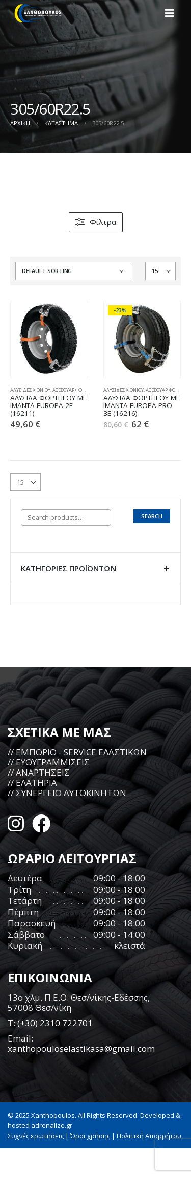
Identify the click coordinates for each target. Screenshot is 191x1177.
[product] (49, 339)
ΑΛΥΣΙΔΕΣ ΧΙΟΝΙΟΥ (30, 390)
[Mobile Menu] (173, 13)
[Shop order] (73, 271)
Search (151, 516)
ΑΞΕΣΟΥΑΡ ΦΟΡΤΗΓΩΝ (76, 390)
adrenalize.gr (51, 1125)
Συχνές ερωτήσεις (36, 1135)
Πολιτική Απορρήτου (149, 1135)
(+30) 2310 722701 (55, 1023)
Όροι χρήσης (90, 1135)
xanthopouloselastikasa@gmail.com (81, 1048)
